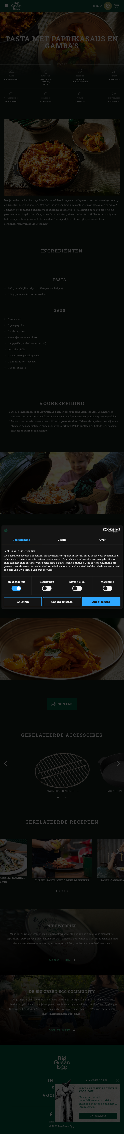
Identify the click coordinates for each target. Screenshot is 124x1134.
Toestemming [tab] (21, 539)
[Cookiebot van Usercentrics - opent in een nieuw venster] (105, 530)
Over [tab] (102, 539)
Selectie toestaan (62, 601)
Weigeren (23, 601)
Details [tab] (62, 539)
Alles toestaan (101, 601)
